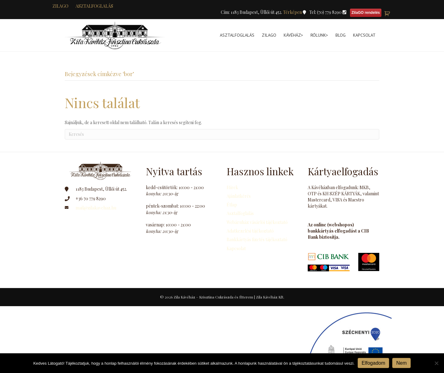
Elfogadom (373, 363)
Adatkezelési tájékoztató (250, 231)
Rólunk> (319, 35)
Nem (401, 363)
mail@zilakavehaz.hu (96, 208)
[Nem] (436, 363)
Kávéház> (293, 35)
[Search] (222, 134)
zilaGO (60, 6)
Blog (340, 35)
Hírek (232, 187)
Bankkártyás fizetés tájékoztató (257, 239)
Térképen (293, 12)
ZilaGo (269, 35)
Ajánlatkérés (239, 196)
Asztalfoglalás (94, 6)
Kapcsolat (364, 35)
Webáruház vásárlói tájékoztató (257, 222)
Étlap (232, 205)
